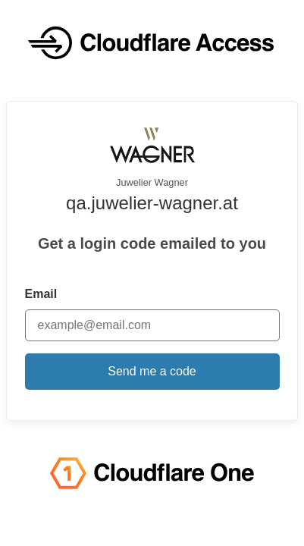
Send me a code (152, 371)
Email (41, 293)
